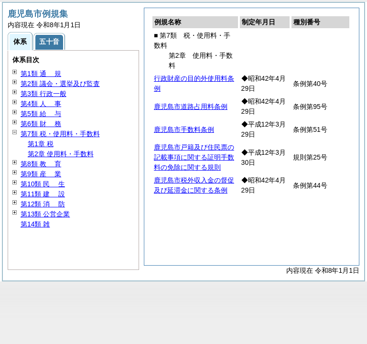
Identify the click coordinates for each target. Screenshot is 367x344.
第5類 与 (41, 114)
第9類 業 (41, 174)
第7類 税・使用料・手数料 (60, 134)
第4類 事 (41, 104)
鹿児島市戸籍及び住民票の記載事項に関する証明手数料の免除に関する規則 (194, 157)
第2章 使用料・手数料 (61, 154)
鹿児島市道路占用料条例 (190, 106)
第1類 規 (41, 73)
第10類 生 (43, 184)
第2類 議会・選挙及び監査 (60, 83)
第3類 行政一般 (43, 93)
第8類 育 (41, 164)
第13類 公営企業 (45, 214)
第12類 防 (43, 204)
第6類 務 (41, 124)
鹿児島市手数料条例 (184, 129)
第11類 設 (43, 194)
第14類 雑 (35, 224)
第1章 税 (41, 144)
